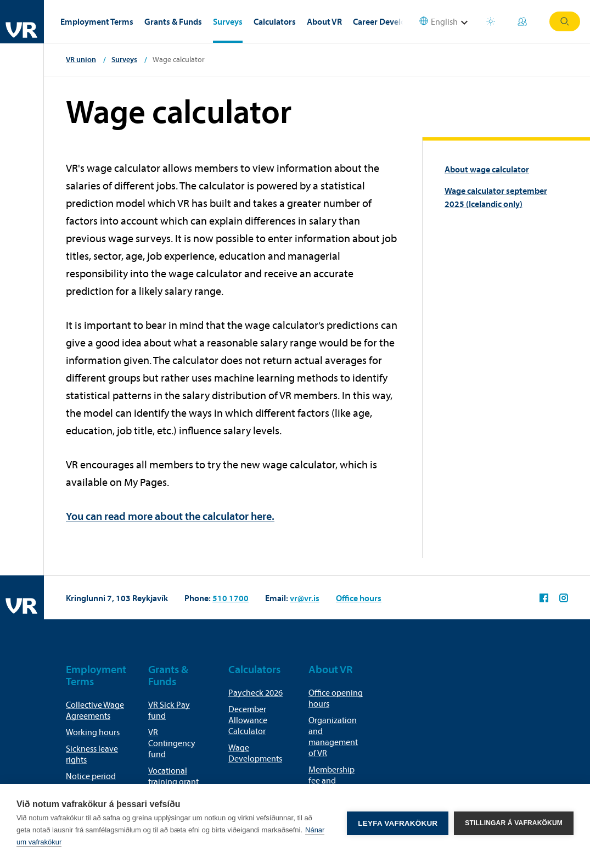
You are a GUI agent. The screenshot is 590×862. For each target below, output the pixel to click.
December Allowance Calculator (247, 719)
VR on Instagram (563, 598)
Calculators (275, 21)
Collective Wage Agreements (95, 710)
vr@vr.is (304, 597)
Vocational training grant (173, 776)
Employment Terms (96, 21)
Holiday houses (490, 21)
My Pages (522, 21)
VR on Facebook (544, 598)
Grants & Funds (173, 21)
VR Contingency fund (171, 742)
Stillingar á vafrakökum (514, 823)
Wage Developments (255, 753)
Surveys (228, 21)
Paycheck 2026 (255, 692)
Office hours (358, 597)
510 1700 (230, 597)
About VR (324, 21)
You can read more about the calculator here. (170, 516)
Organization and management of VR (333, 736)
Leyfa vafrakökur (397, 823)
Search (564, 21)
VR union (81, 59)
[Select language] (445, 21)
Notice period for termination (93, 781)
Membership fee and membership (331, 780)
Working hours (93, 731)
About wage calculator (487, 169)
